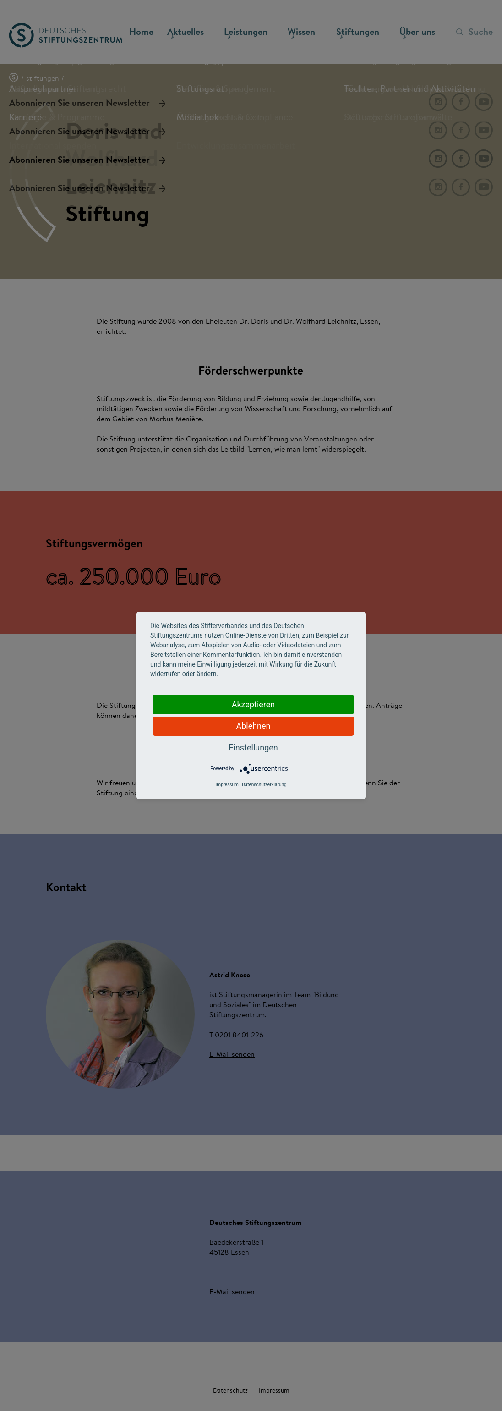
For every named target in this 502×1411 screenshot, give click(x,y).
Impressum (226, 784)
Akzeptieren (253, 704)
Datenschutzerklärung (264, 784)
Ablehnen (253, 726)
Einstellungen (253, 747)
